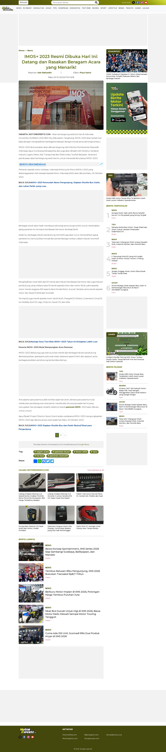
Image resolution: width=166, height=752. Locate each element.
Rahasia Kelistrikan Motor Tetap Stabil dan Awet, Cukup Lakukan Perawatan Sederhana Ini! (129, 229)
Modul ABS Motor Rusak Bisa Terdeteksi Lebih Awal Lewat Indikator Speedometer (125, 199)
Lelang (145, 8)
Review (95, 8)
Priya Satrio (85, 73)
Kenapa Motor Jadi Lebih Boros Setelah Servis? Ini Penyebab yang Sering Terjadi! (129, 214)
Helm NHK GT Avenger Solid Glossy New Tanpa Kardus (88, 527)
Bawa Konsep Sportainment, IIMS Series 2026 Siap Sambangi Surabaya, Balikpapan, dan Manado (72, 551)
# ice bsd (39, 456)
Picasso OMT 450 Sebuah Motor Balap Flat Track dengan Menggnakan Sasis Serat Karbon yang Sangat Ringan (132, 391)
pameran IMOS (73, 407)
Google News (83, 444)
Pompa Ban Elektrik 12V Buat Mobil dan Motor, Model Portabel (31, 528)
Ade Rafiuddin (44, 73)
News (18, 8)
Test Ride (86, 8)
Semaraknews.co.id (114, 735)
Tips (55, 8)
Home (22, 50)
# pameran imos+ (61, 452)
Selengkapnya (95, 470)
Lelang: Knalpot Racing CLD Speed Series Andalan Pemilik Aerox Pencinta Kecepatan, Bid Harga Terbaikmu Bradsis (32, 497)
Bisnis (121, 8)
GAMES (138, 8)
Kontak (21, 742)
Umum (48, 8)
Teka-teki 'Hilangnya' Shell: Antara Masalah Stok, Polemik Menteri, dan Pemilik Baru (129, 243)
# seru (94, 452)
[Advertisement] (83, 29)
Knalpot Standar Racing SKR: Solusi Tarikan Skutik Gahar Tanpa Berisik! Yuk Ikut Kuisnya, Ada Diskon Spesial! (125, 359)
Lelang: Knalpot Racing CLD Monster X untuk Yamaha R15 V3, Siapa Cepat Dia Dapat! (60, 496)
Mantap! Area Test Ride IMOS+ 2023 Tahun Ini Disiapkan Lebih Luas (64, 342)
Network (23, 2)
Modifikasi (63, 8)
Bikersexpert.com (91, 735)
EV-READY (27, 8)
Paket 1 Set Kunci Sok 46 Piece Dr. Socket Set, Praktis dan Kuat (89, 495)
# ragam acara (41, 452)
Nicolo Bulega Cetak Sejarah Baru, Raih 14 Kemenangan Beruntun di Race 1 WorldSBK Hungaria (129, 288)
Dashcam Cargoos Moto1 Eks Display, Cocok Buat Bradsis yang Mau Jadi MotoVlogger (60, 528)
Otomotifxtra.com (69, 735)
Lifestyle (112, 8)
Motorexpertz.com (70, 738)
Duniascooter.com (91, 738)
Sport (103, 8)
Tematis (129, 8)
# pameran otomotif (58, 456)
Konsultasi (38, 8)
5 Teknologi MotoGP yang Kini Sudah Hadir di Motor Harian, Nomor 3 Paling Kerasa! (127, 258)
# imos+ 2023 (80, 452)
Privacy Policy (31, 742)
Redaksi (41, 742)
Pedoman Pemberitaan (28, 744)
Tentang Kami (51, 742)
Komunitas (75, 8)
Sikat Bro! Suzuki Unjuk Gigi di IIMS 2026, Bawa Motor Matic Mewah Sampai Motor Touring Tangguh (72, 614)
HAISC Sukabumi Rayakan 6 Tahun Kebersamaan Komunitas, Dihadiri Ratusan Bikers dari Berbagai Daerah (126, 76)
